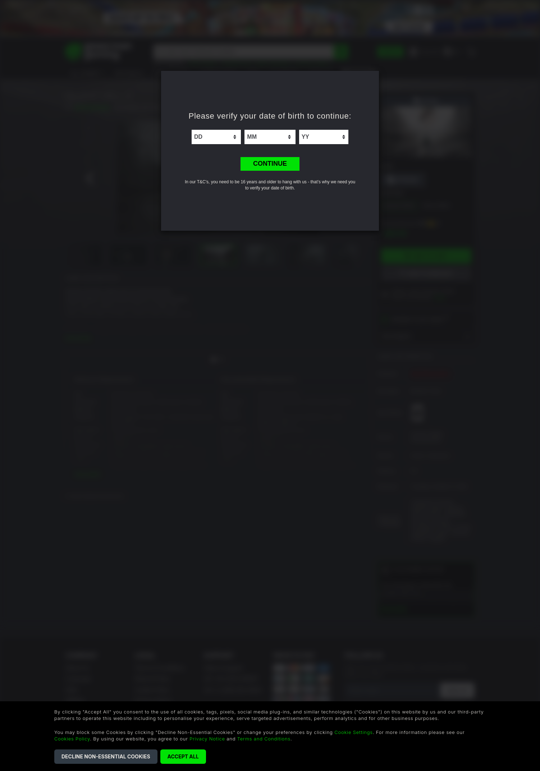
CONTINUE (270, 163)
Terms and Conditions (263, 739)
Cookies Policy (72, 739)
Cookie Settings (353, 732)
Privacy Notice (207, 739)
